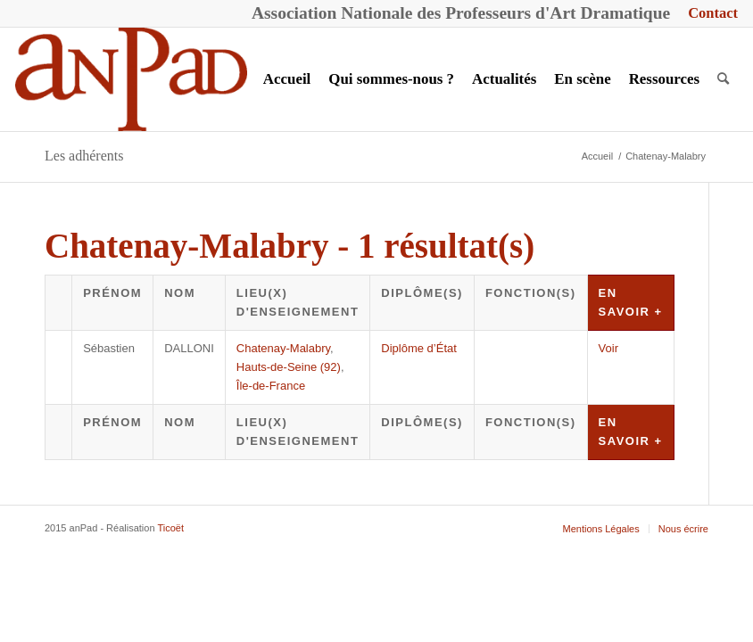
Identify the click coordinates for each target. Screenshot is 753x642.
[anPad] (131, 79)
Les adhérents (84, 155)
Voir (608, 348)
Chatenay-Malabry (283, 348)
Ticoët (170, 528)
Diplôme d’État (419, 348)
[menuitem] (708, 14)
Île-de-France (270, 385)
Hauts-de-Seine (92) (288, 367)
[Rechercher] (723, 79)
